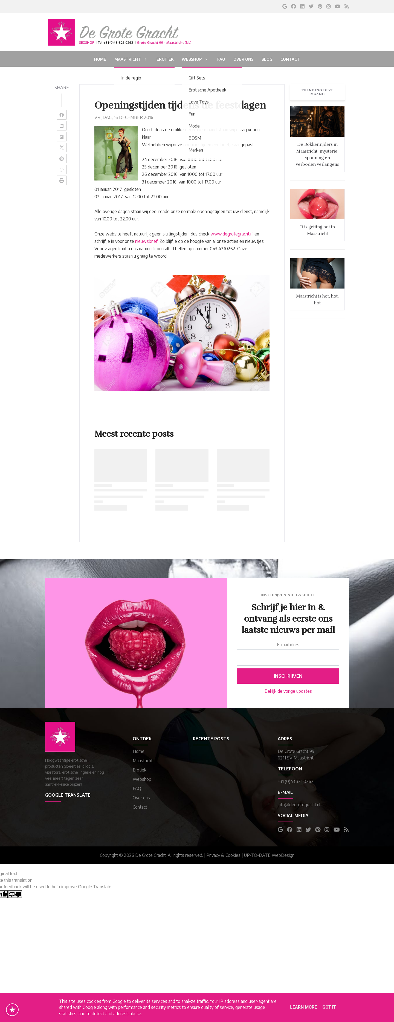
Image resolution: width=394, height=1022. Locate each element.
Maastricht (143, 760)
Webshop (142, 779)
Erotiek (139, 770)
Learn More (303, 1007)
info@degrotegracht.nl (299, 804)
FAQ (137, 788)
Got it (329, 1007)
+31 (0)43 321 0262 (296, 781)
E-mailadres (288, 644)
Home (138, 751)
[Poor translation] (15, 894)
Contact (140, 807)
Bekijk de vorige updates (288, 691)
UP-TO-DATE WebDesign (269, 855)
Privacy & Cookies (223, 855)
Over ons (141, 797)
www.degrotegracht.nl (231, 234)
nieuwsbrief (146, 241)
